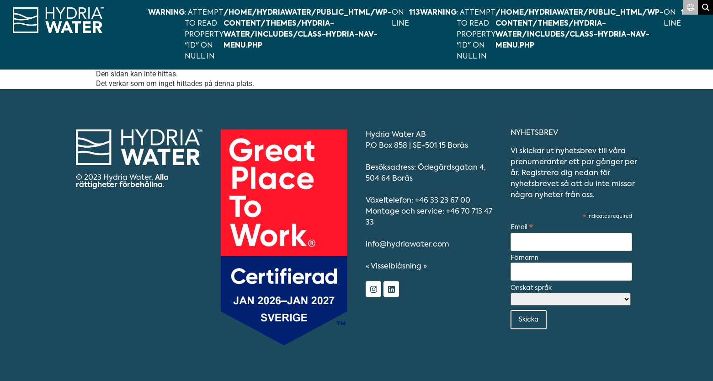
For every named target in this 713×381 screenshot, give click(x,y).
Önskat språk (531, 288)
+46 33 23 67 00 (442, 200)
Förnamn (524, 258)
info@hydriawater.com (407, 244)
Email (522, 227)
